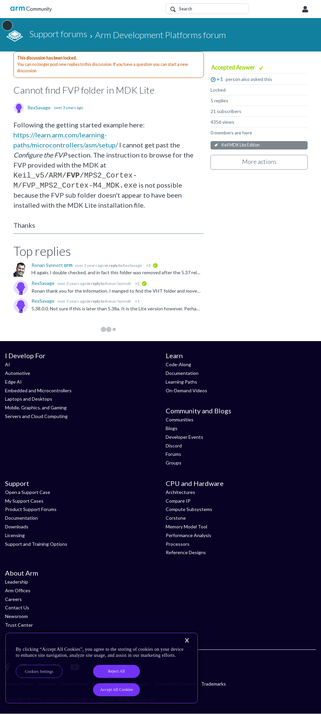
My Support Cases (24, 501)
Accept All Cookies (116, 689)
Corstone (176, 518)
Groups (173, 463)
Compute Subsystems (189, 509)
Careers (13, 599)
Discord (174, 445)
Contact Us (17, 607)
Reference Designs (186, 552)
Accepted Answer (233, 67)
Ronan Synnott (47, 265)
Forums (173, 454)
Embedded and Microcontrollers (38, 390)
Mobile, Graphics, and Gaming (36, 407)
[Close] (186, 640)
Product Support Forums (31, 509)
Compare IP (178, 501)
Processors (177, 544)
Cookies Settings (39, 671)
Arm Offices (17, 590)
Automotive (17, 373)
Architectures (180, 492)
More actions (259, 161)
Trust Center (19, 625)
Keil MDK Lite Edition (241, 144)
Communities (179, 419)
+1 (220, 79)
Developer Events (184, 437)
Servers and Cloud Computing (36, 416)
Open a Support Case (27, 492)
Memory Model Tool (186, 526)
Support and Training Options (36, 544)
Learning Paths (181, 382)
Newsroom (16, 616)
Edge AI (13, 382)
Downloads (16, 526)
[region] (101, 668)
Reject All (116, 671)
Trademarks (213, 684)
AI (7, 364)
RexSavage (39, 107)
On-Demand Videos (186, 390)
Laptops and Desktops (28, 399)
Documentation (182, 373)
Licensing (15, 535)
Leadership (16, 582)
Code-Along (178, 364)
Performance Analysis (188, 535)
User (305, 9)
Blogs (171, 428)
